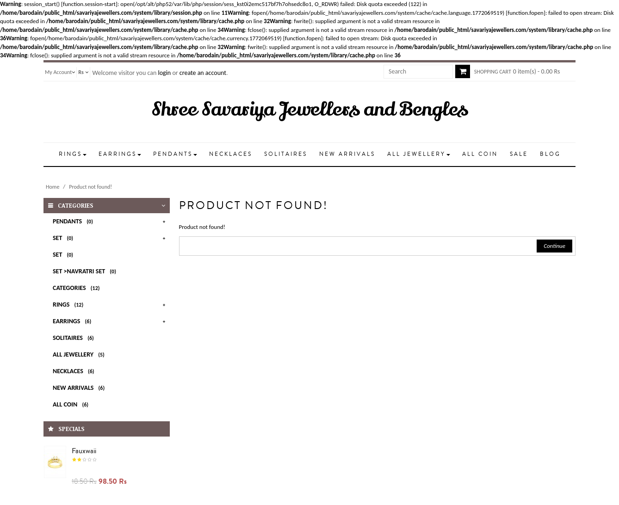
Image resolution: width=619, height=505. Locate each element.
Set (64, 238)
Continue (554, 245)
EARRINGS (73, 321)
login (164, 73)
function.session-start (89, 3)
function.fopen (526, 12)
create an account (203, 73)
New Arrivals (80, 388)
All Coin (72, 404)
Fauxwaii (84, 451)
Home (52, 187)
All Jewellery (80, 354)
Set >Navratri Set (86, 271)
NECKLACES (75, 371)
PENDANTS (74, 221)
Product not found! (90, 187)
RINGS (70, 304)
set (64, 255)
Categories (78, 288)
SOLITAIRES (75, 338)
